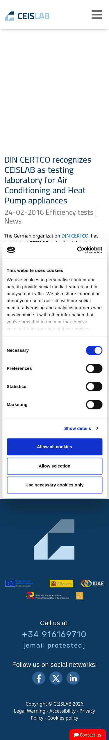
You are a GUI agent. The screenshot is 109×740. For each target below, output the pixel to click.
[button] (97, 14)
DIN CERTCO (74, 236)
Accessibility (62, 711)
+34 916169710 (54, 634)
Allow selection (54, 465)
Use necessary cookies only (54, 484)
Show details (77, 428)
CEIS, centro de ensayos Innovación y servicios (35, 16)
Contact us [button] (87, 734)
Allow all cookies (54, 446)
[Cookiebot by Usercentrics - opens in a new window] (77, 250)
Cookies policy (62, 718)
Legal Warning (29, 711)
